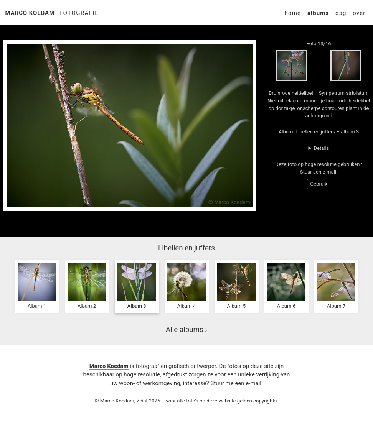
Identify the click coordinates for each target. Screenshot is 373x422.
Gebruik (318, 184)
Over (359, 13)
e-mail (253, 383)
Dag (340, 13)
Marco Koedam (30, 13)
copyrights (265, 401)
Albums (318, 13)
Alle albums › (186, 329)
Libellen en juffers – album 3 (327, 132)
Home (293, 13)
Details (321, 148)
